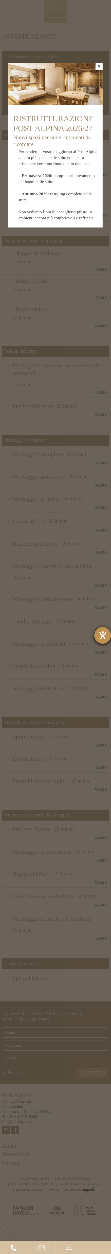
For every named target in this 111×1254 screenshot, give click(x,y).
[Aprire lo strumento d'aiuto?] (102, 635)
